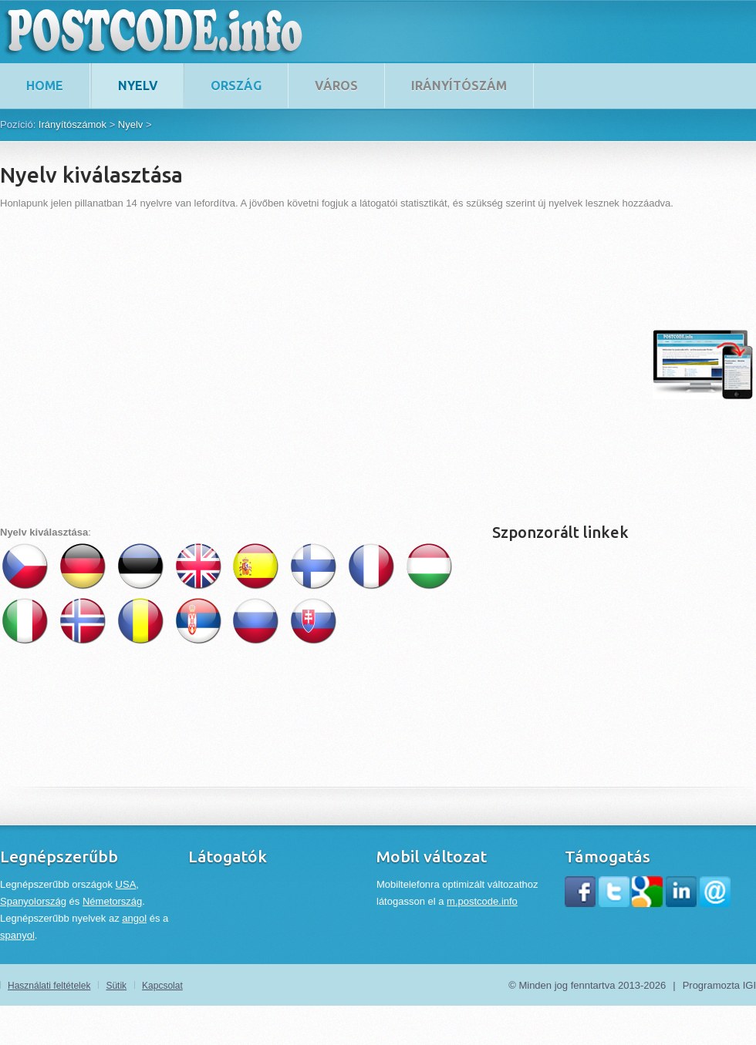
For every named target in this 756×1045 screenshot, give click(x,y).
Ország (236, 85)
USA (126, 884)
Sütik (116, 985)
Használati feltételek (49, 985)
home (44, 85)
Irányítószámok (72, 124)
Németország (112, 901)
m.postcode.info (482, 901)
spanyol (17, 935)
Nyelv (138, 85)
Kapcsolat (162, 985)
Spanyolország (33, 901)
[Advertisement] (144, 364)
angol (134, 918)
